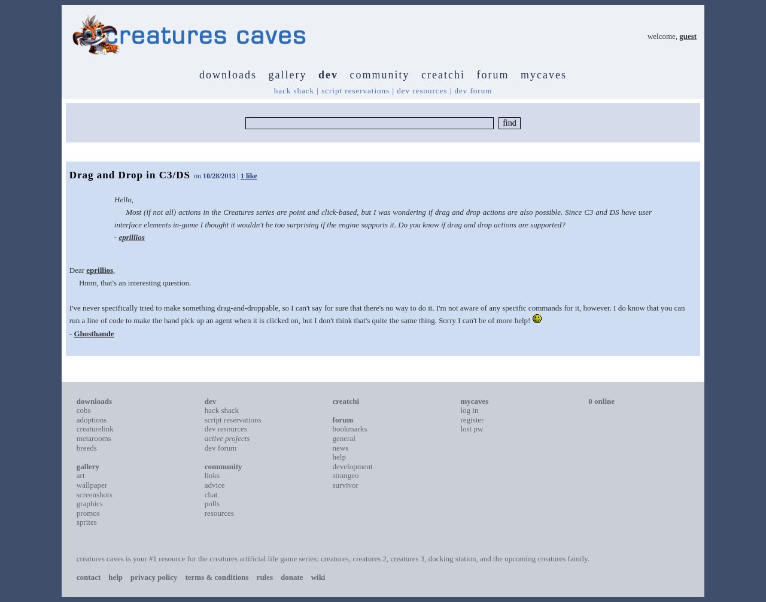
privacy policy (153, 577)
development (353, 466)
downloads (228, 75)
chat (211, 494)
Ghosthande (94, 333)
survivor (345, 485)
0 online (601, 401)
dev (328, 75)
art (81, 475)
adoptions (92, 419)
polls (212, 503)
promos (88, 513)
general (344, 438)
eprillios (131, 237)
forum (492, 75)
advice (215, 485)
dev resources (422, 90)
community (380, 75)
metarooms (94, 438)
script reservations (355, 90)
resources (219, 513)
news (341, 447)
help (339, 456)
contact (89, 577)
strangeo (346, 475)
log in (469, 410)
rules (265, 577)
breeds (87, 447)
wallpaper (92, 485)
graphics (90, 503)
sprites (87, 522)
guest (688, 36)
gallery (288, 75)
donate (292, 577)
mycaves (544, 75)
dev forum (473, 90)
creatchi (443, 75)
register (472, 419)
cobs (84, 410)
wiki (318, 577)
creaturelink (95, 428)
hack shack (294, 90)
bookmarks (350, 428)
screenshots (95, 494)
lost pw (471, 428)
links (212, 475)
